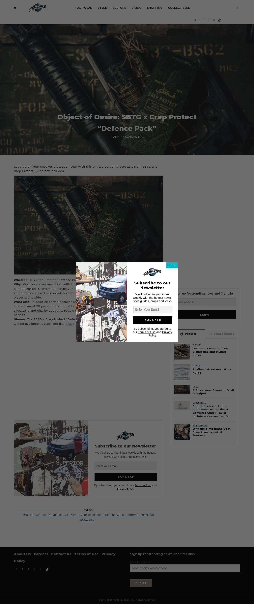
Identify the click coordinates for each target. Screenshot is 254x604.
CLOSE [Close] (172, 265)
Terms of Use (146, 332)
